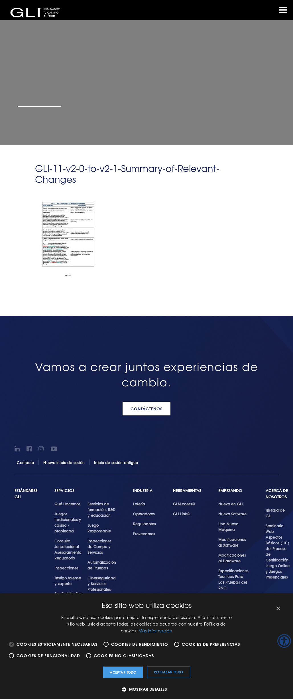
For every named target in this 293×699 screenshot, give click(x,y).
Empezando (230, 490)
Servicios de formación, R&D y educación (101, 509)
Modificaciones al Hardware (232, 557)
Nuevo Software (232, 513)
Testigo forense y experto (67, 580)
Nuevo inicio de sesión (64, 462)
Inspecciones (66, 568)
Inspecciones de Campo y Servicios (99, 546)
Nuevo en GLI (230, 504)
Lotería (139, 504)
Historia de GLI (275, 512)
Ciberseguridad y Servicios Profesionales (102, 583)
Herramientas (187, 490)
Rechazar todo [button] (168, 672)
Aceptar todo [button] (123, 672)
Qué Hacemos (67, 504)
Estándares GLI (26, 493)
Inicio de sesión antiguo (116, 462)
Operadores (144, 513)
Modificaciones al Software (232, 542)
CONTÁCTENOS (146, 408)
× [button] (278, 608)
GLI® (37, 12)
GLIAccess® (184, 504)
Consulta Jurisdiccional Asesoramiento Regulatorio (67, 549)
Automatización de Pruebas (102, 565)
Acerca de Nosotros (277, 493)
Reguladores (144, 523)
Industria (142, 490)
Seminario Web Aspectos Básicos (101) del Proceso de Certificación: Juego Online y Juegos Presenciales (278, 551)
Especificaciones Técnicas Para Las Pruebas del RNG (233, 579)
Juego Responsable (99, 528)
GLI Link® (181, 513)
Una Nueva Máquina (228, 526)
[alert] (146, 646)
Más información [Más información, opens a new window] (155, 631)
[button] (146, 689)
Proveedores (144, 533)
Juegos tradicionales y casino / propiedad (67, 522)
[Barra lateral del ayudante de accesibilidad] (284, 641)
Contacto (25, 462)
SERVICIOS (64, 490)
